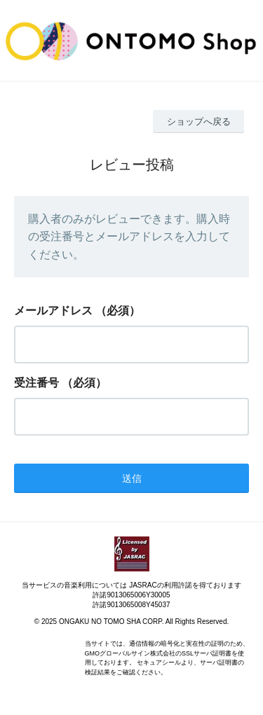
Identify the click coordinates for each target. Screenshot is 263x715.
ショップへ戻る (199, 121)
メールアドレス (53, 311)
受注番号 (36, 383)
